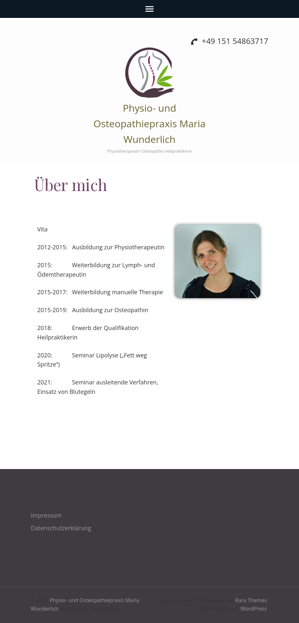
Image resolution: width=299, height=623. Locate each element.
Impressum (46, 515)
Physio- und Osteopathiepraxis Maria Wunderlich (149, 123)
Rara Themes (251, 600)
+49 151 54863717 (229, 40)
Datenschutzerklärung (61, 528)
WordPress (253, 608)
